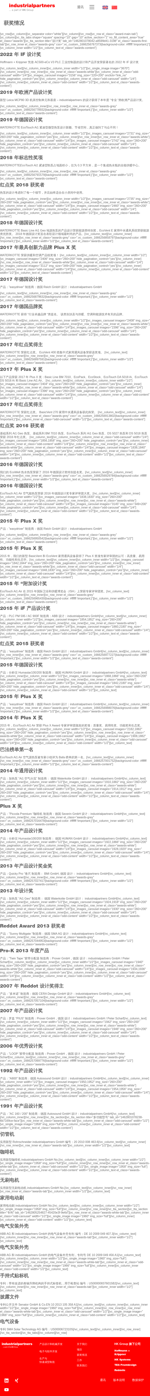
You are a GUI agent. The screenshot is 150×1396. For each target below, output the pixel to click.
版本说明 (119, 1380)
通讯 (80, 7)
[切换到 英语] (105, 7)
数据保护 (138, 1380)
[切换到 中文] (114, 7)
